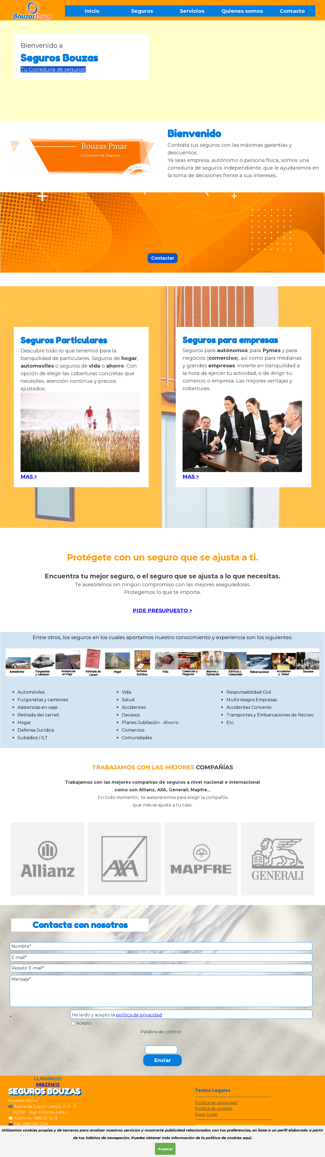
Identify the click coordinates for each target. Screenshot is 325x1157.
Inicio (91, 11)
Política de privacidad (216, 1102)
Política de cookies (213, 1108)
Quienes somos (242, 11)
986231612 (48, 1084)
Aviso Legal (206, 1114)
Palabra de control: (161, 1031)
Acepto (84, 1023)
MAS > (29, 476)
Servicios (192, 11)
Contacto (292, 11)
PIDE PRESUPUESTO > (162, 610)
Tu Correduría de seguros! (53, 69)
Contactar (162, 258)
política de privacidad (139, 1015)
